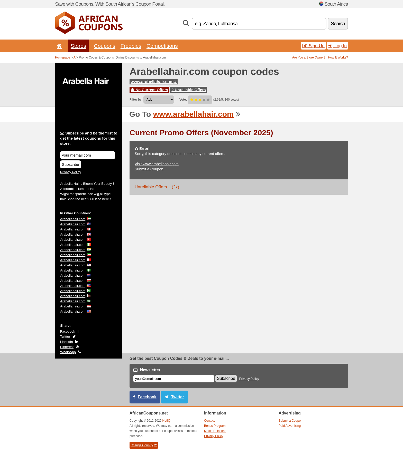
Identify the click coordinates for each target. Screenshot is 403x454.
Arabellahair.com (72, 219)
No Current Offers (149, 90)
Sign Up (313, 45)
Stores (78, 46)
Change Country (144, 445)
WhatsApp (68, 352)
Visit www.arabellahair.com (157, 164)
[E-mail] (173, 378)
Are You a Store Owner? (308, 57)
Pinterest (67, 347)
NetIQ (166, 420)
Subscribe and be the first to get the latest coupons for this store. (88, 138)
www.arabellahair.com (154, 82)
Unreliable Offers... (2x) (157, 187)
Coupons (104, 46)
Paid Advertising (290, 426)
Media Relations (215, 431)
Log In (337, 45)
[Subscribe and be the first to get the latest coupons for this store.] (87, 155)
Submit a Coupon (149, 169)
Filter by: (136, 99)
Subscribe (70, 164)
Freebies (131, 46)
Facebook (67, 331)
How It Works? (338, 57)
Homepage (62, 57)
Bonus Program (214, 426)
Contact (209, 420)
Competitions (162, 46)
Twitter (65, 337)
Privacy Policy (70, 172)
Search (338, 23)
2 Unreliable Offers (188, 90)
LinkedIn (66, 342)
